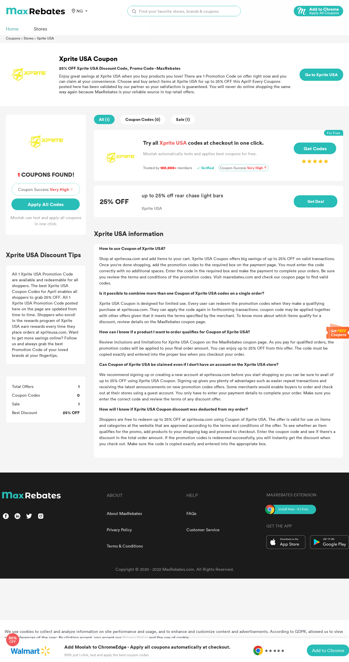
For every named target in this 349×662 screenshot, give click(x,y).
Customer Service (203, 529)
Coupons (13, 38)
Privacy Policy (119, 529)
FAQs (191, 513)
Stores (28, 38)
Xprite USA (45, 38)
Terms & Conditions (125, 546)
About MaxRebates (124, 513)
